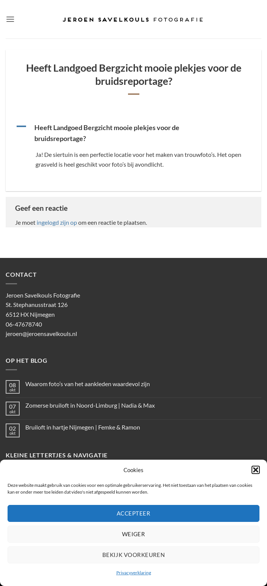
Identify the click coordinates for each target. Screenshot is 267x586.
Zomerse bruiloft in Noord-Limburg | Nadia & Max (90, 405)
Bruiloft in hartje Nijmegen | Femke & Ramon (82, 427)
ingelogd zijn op (57, 222)
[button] (255, 470)
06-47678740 (24, 324)
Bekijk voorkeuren (133, 554)
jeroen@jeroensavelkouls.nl (41, 333)
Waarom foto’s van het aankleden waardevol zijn (87, 383)
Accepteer (133, 513)
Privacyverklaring (133, 572)
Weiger (133, 534)
